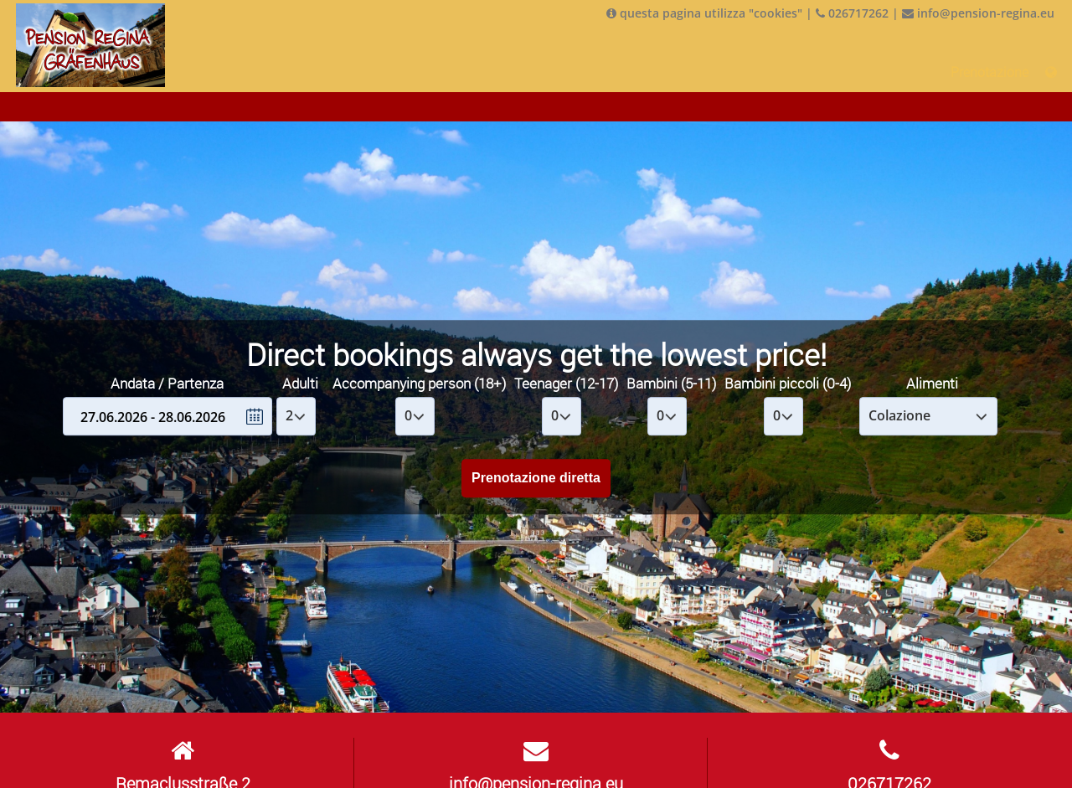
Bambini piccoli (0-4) (787, 383)
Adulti (300, 383)
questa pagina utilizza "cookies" (704, 13)
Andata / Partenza (167, 383)
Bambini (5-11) (671, 383)
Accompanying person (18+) (419, 383)
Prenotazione (989, 72)
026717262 (852, 13)
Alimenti (932, 383)
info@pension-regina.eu (978, 13)
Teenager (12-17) (566, 383)
